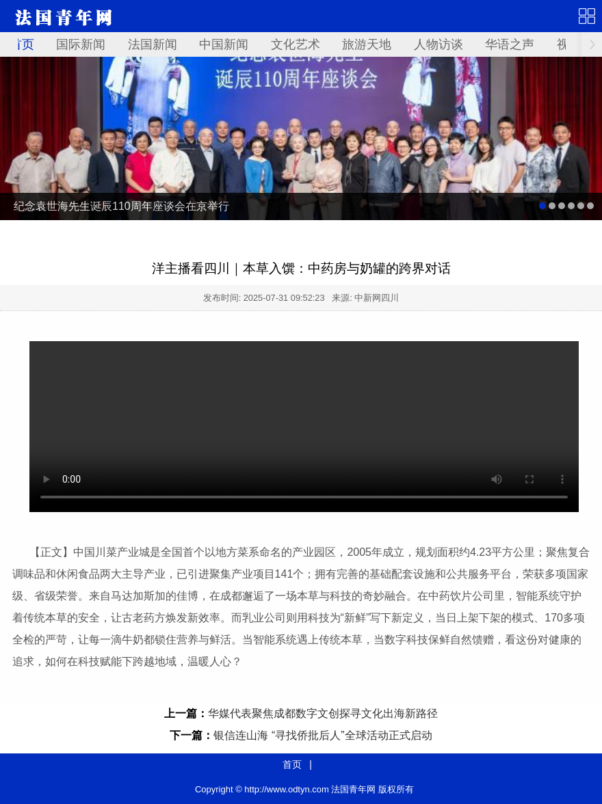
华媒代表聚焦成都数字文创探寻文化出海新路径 (323, 713)
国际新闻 (80, 44)
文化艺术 (295, 44)
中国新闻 (223, 44)
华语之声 (509, 44)
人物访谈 (438, 44)
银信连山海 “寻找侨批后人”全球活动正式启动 (322, 735)
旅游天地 (366, 44)
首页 (22, 44)
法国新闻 (152, 44)
